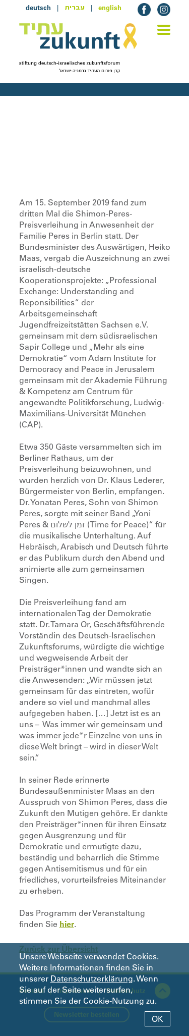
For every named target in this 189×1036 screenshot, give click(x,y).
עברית (75, 7)
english (109, 8)
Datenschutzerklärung (91, 978)
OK (157, 1019)
